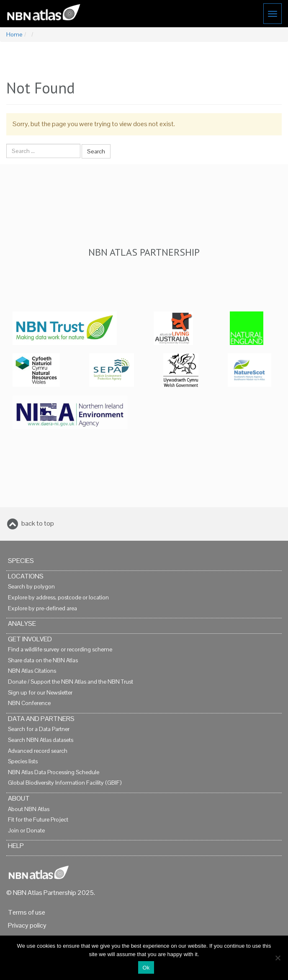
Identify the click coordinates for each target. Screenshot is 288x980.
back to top (37, 523)
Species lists (23, 761)
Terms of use (26, 912)
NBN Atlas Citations (32, 670)
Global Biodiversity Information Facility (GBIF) (64, 782)
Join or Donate (26, 830)
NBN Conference (29, 703)
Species (21, 560)
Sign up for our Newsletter (40, 692)
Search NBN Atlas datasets (40, 740)
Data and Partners (41, 718)
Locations (26, 576)
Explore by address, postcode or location (58, 597)
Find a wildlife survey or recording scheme (60, 649)
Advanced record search (37, 750)
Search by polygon (31, 586)
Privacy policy (27, 925)
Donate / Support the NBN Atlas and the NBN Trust (70, 681)
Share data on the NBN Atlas (43, 660)
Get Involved (30, 639)
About (19, 798)
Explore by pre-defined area (42, 608)
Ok (145, 967)
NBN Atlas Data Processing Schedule (53, 772)
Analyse (22, 623)
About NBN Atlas (28, 809)
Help (16, 845)
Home (14, 34)
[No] (277, 958)
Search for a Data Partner (38, 729)
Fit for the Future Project (38, 819)
